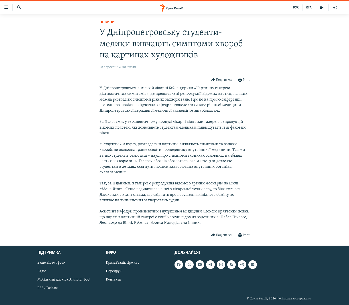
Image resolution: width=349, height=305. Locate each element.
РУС (296, 7)
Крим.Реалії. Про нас (122, 263)
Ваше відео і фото (51, 263)
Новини (107, 22)
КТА (309, 7)
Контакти (113, 280)
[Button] (222, 80)
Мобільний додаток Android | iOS (63, 280)
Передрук (114, 271)
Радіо (41, 271)
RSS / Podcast (47, 288)
